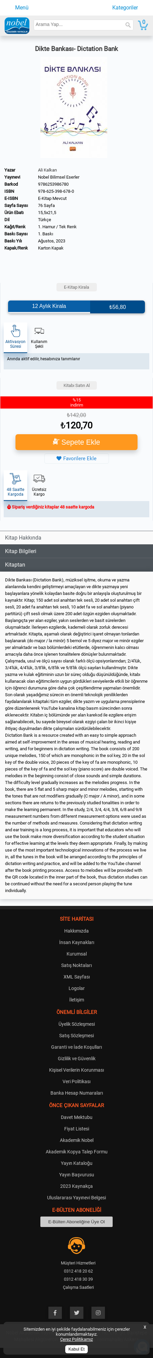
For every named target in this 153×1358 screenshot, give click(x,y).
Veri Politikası (76, 1081)
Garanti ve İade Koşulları (76, 1047)
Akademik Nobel (76, 1140)
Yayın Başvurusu (76, 1174)
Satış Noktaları (76, 965)
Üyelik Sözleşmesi (77, 1024)
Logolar (77, 988)
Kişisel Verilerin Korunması (76, 1070)
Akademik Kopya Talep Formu (77, 1151)
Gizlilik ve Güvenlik (76, 1058)
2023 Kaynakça (76, 1186)
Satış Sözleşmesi (76, 1035)
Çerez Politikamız (76, 1339)
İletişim (76, 999)
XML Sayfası (77, 977)
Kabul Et (77, 1349)
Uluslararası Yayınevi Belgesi (76, 1197)
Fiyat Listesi (76, 1128)
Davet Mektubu (76, 1117)
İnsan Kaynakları (76, 942)
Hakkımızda (76, 931)
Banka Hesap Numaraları (76, 1093)
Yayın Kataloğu (76, 1163)
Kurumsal (77, 954)
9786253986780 (53, 184)
